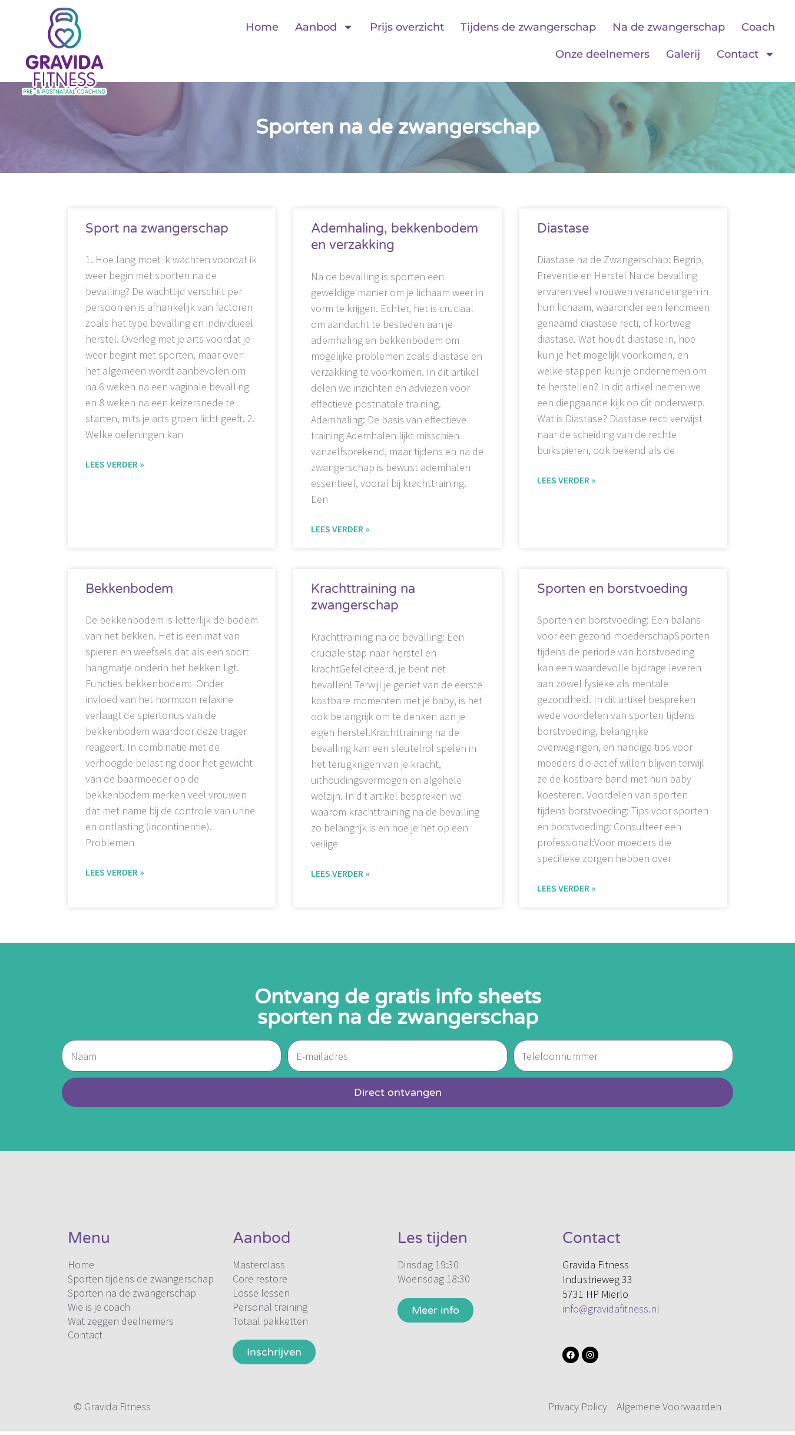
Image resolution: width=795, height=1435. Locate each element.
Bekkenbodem (129, 588)
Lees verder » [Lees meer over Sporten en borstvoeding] (566, 888)
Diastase (563, 228)
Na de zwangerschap (668, 27)
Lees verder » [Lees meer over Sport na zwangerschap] (114, 464)
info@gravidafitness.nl (611, 1308)
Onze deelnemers (602, 54)
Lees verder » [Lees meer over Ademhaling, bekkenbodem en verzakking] (340, 529)
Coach (758, 27)
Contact (746, 54)
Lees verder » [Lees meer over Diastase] (566, 480)
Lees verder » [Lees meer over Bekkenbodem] (114, 872)
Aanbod (324, 27)
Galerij (683, 54)
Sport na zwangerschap (156, 228)
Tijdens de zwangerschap (528, 27)
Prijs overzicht (407, 27)
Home (262, 27)
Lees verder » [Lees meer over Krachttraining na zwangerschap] (340, 873)
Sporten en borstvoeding (612, 588)
